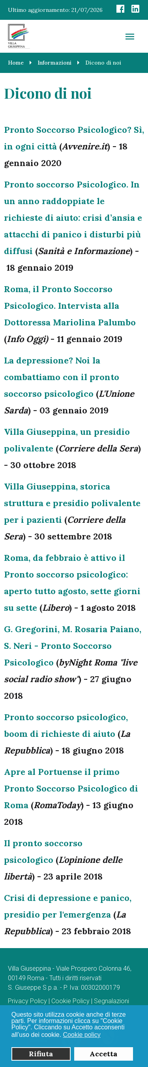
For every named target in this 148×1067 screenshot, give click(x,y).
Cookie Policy (70, 1001)
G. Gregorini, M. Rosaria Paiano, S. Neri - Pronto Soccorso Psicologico (72, 645)
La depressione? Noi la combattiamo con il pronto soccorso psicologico (61, 377)
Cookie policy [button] (82, 1034)
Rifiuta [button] (41, 1053)
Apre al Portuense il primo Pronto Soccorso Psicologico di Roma (71, 788)
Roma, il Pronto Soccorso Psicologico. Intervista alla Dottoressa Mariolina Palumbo (70, 305)
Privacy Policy (27, 1001)
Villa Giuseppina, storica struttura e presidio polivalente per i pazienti (72, 503)
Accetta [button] (103, 1053)
